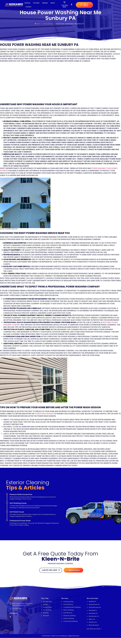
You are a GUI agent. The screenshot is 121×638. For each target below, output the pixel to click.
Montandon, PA (94, 616)
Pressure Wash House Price (21, 494)
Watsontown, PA (94, 605)
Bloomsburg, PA (94, 625)
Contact (28, 7)
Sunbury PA (66, 51)
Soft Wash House (17, 512)
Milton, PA (92, 619)
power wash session (44, 413)
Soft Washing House (18, 503)
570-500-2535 (65, 6)
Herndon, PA (93, 622)
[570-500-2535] (64, 2)
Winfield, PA (92, 602)
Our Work (36, 3)
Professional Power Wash (20, 520)
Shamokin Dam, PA (95, 607)
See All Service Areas (94, 629)
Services (27, 3)
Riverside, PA (93, 610)
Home (38, 24)
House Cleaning (48, 24)
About (53, 3)
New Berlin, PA (93, 613)
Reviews (45, 3)
